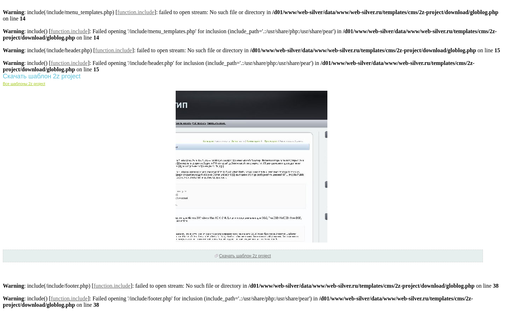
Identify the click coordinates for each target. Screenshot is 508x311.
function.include (135, 12)
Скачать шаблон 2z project (245, 255)
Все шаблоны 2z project (24, 84)
